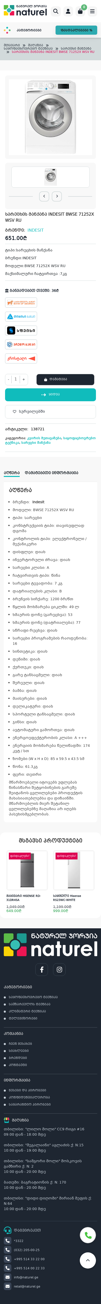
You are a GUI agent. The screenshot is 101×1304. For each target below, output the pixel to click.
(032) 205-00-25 (22, 1250)
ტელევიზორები (23, 1018)
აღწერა (12, 473)
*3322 (13, 1241)
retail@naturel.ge (22, 1286)
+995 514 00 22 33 (24, 1268)
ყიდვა (50, 394)
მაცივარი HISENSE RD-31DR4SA (23, 898)
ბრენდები (18, 1058)
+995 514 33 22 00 (24, 1259)
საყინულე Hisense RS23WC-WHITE (67, 898)
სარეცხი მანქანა (76, 49)
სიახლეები (19, 1051)
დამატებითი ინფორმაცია (51, 473)
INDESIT (36, 230)
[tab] (14, 471)
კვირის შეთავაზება (44, 438)
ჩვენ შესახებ (20, 1044)
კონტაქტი (18, 1065)
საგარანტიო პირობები (30, 1104)
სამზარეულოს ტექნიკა (29, 1004)
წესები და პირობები (27, 1090)
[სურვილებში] (50, 411)
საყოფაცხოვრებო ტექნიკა (28, 49)
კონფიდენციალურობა (29, 1097)
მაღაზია (35, 45)
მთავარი (12, 45)
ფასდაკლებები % (76, 30)
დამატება (58, 379)
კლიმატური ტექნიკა (27, 1011)
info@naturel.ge (21, 1277)
